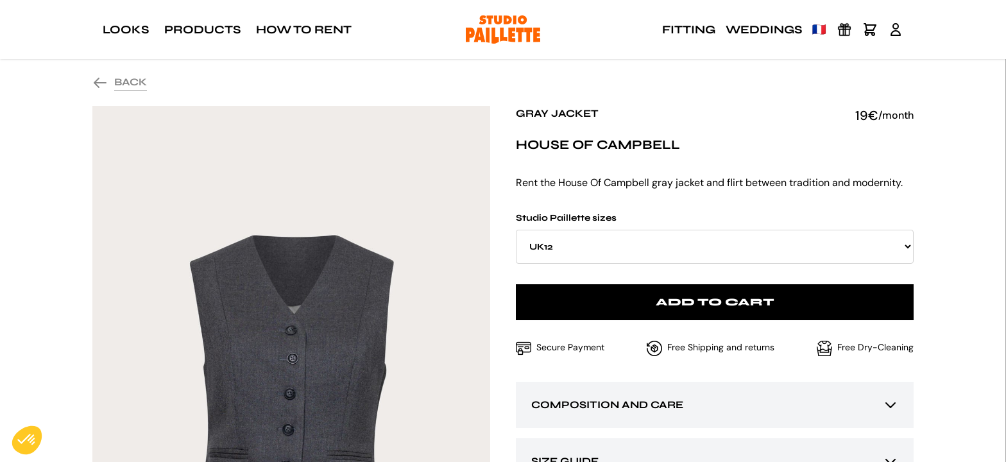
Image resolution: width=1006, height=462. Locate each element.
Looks (126, 29)
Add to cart (715, 302)
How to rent (304, 29)
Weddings (764, 29)
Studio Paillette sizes (715, 238)
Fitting (688, 29)
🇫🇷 (819, 29)
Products (202, 29)
